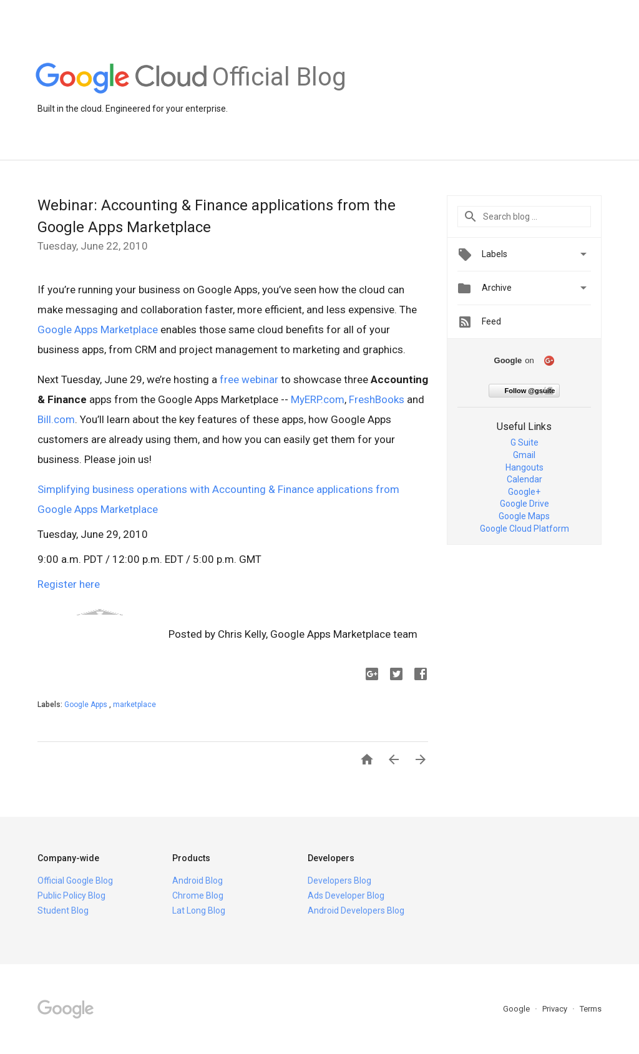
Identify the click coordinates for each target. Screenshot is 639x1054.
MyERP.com (317, 399)
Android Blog (197, 881)
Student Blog (63, 910)
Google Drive (524, 504)
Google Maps (524, 516)
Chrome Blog (197, 895)
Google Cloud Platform (524, 529)
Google (517, 1008)
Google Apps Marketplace (97, 329)
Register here (68, 584)
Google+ (524, 492)
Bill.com (56, 419)
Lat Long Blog (198, 910)
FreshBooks (376, 399)
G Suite (524, 442)
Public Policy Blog (71, 895)
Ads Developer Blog (346, 895)
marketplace (134, 704)
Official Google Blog (75, 881)
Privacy (555, 1008)
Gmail (524, 455)
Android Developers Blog (356, 910)
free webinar (249, 379)
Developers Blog (339, 881)
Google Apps (86, 704)
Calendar (524, 479)
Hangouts (524, 467)
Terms (591, 1008)
